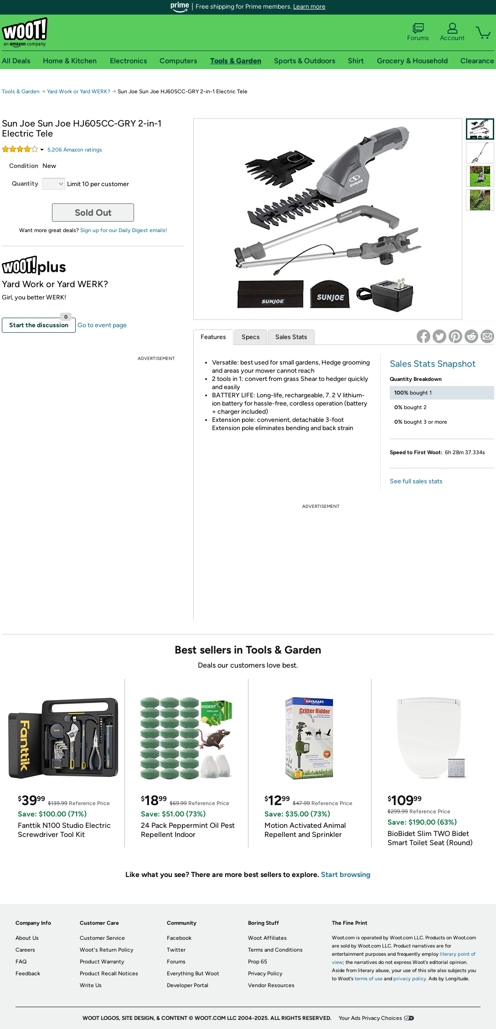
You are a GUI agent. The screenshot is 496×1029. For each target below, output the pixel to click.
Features (213, 337)
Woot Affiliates (267, 938)
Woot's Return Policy (106, 950)
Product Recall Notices (109, 973)
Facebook (179, 938)
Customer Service (102, 938)
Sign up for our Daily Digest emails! (123, 230)
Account (452, 32)
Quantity (25, 184)
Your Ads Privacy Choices (370, 1018)
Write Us (91, 985)
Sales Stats (291, 337)
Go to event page (102, 325)
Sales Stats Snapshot (433, 363)
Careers (25, 950)
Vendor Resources (271, 985)
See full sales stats (416, 481)
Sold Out (93, 212)
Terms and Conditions (275, 950)
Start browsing (346, 874)
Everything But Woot (193, 973)
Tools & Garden (21, 91)
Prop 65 (257, 961)
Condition (23, 166)
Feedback (28, 973)
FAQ (21, 961)
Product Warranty (102, 961)
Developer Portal (187, 985)
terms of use (368, 979)
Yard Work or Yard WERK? (78, 91)
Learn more (309, 6)
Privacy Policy (265, 973)
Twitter (176, 950)
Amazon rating (74, 150)
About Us (27, 938)
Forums (418, 32)
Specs (251, 337)
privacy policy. (410, 979)
